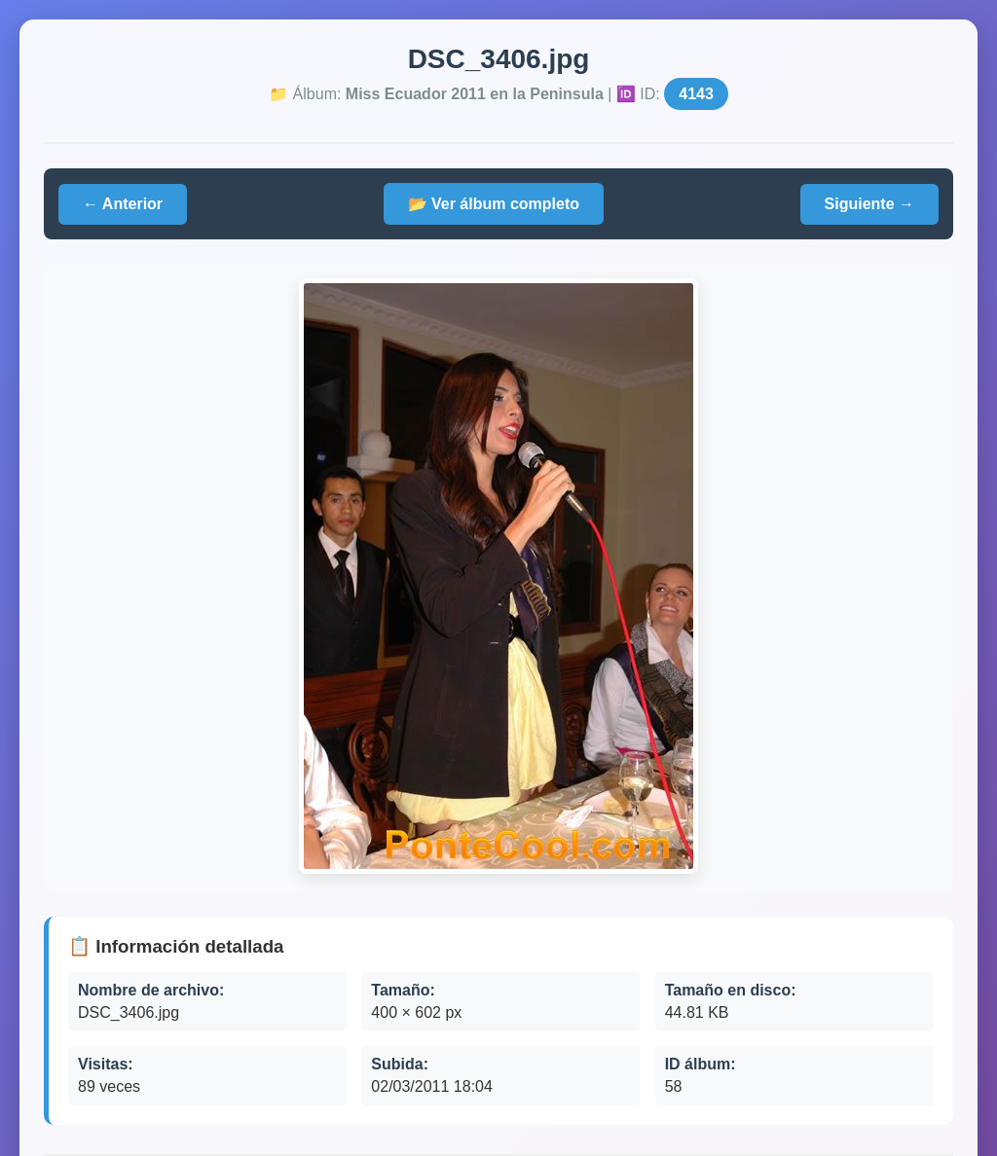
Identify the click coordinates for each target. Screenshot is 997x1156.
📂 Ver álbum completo (493, 204)
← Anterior (123, 204)
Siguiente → (869, 204)
